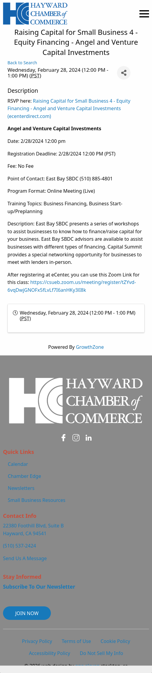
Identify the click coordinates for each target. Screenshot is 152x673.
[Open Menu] (144, 13)
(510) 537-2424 (19, 545)
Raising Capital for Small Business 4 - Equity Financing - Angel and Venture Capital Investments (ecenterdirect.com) (68, 108)
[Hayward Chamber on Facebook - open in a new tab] (63, 437)
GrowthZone (90, 347)
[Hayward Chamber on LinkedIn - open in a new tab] (88, 437)
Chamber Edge (24, 476)
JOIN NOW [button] (27, 613)
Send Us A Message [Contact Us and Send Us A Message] (25, 558)
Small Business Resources (36, 500)
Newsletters (21, 488)
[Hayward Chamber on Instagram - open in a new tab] (76, 437)
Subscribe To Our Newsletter (39, 586)
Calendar (18, 464)
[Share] (123, 73)
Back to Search (22, 62)
